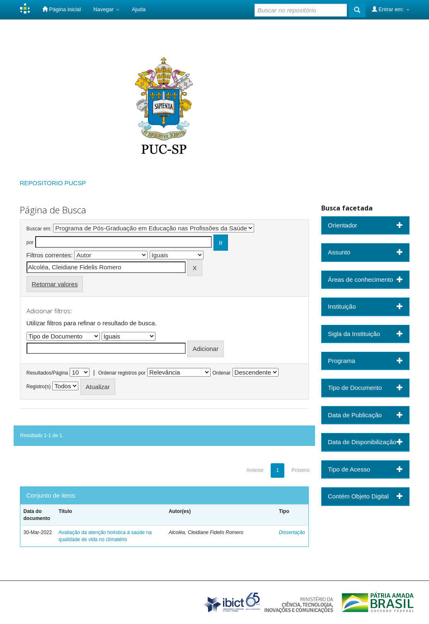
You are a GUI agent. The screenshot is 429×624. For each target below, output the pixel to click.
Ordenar (221, 373)
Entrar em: (391, 9)
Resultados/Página (47, 373)
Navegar (106, 9)
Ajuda (138, 9)
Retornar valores (55, 284)
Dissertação (292, 532)
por (30, 242)
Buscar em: (39, 229)
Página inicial (61, 9)
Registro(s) (39, 386)
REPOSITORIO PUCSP (53, 182)
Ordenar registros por (121, 373)
